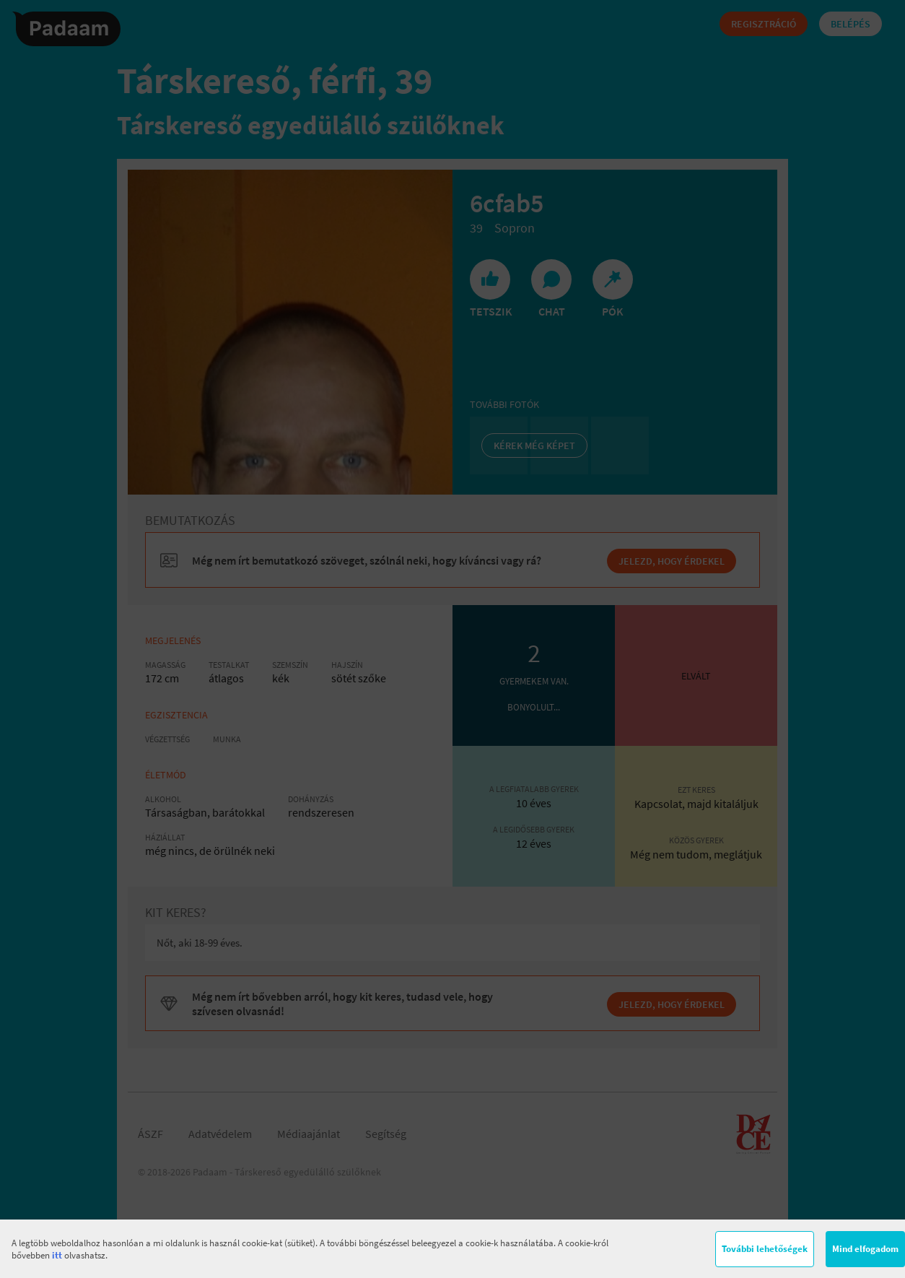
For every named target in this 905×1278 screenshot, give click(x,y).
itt (57, 1255)
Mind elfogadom (865, 1249)
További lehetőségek (765, 1249)
